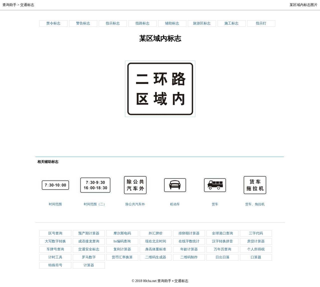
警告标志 (83, 23)
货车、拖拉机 (255, 204)
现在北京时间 (155, 241)
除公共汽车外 (135, 204)
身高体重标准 (155, 249)
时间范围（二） (95, 204)
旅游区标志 (202, 23)
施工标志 (231, 23)
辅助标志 (172, 23)
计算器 (89, 265)
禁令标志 (53, 23)
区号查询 (55, 233)
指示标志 (113, 23)
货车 (215, 204)
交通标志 (27, 5)
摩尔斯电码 (122, 233)
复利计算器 (122, 249)
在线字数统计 (189, 241)
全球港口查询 (222, 233)
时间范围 (55, 204)
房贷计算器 (256, 241)
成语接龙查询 (88, 241)
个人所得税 (256, 249)
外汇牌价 (156, 233)
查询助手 (9, 5)
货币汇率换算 (122, 257)
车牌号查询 (55, 249)
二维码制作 (189, 257)
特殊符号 (55, 265)
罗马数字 (89, 257)
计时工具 (55, 257)
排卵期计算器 (189, 233)
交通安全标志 (88, 249)
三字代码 (256, 233)
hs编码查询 (121, 241)
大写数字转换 (55, 241)
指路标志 (142, 23)
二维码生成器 (155, 257)
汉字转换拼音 (222, 241)
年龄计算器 (189, 249)
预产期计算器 (88, 233)
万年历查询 (222, 249)
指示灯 (261, 23)
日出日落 (222, 257)
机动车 (175, 204)
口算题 (256, 257)
